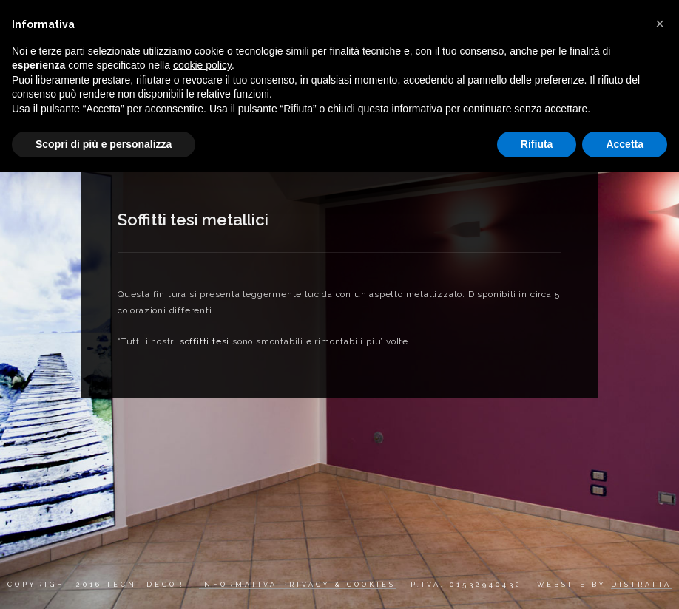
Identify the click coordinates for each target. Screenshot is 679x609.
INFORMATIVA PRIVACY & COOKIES (297, 584)
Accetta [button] (624, 144)
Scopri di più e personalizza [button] (104, 144)
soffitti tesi (204, 341)
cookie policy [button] (202, 65)
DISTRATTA (641, 584)
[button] (660, 23)
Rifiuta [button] (537, 144)
